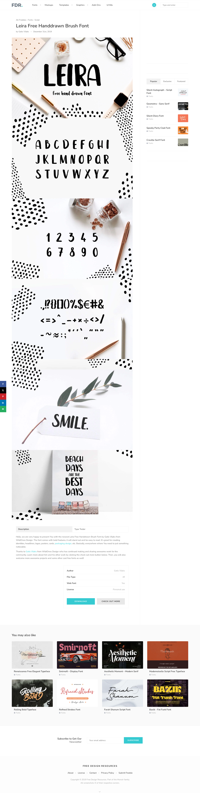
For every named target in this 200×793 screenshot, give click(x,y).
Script (37, 20)
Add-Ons (96, 5)
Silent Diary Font (155, 115)
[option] (72, 279)
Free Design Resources (100, 766)
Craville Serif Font (156, 140)
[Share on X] (3, 390)
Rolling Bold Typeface (25, 709)
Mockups (49, 5)
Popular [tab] (153, 81)
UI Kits (110, 5)
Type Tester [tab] (79, 529)
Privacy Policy (107, 772)
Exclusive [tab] (167, 81)
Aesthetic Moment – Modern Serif (121, 671)
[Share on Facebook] (3, 384)
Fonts (34, 5)
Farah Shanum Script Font (117, 709)
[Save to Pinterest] (3, 396)
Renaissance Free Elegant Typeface (32, 671)
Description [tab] (23, 529)
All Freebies (21, 20)
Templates (64, 5)
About (70, 772)
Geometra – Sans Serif (158, 103)
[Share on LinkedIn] (3, 403)
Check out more (111, 601)
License (81, 772)
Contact (93, 772)
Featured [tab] (181, 81)
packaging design (63, 543)
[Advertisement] (37, 582)
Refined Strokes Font (69, 709)
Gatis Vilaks (31, 551)
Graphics (80, 5)
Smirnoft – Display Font (71, 671)
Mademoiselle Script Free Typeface (167, 671)
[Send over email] (3, 409)
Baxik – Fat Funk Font (160, 709)
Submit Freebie (125, 772)
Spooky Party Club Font (158, 128)
